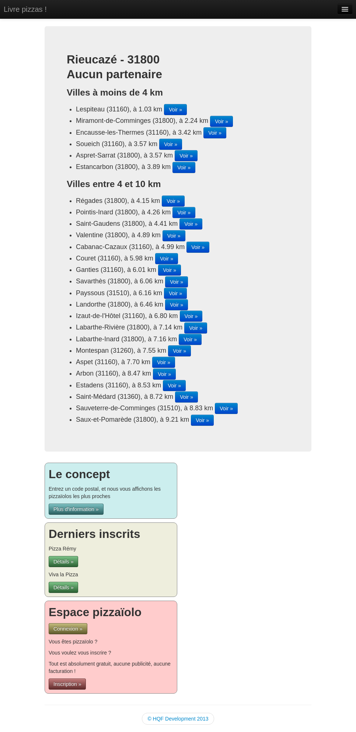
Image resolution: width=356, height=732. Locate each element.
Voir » (175, 110)
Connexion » (68, 629)
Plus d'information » (76, 509)
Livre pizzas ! (25, 9)
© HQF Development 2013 (177, 719)
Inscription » (67, 684)
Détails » (63, 561)
